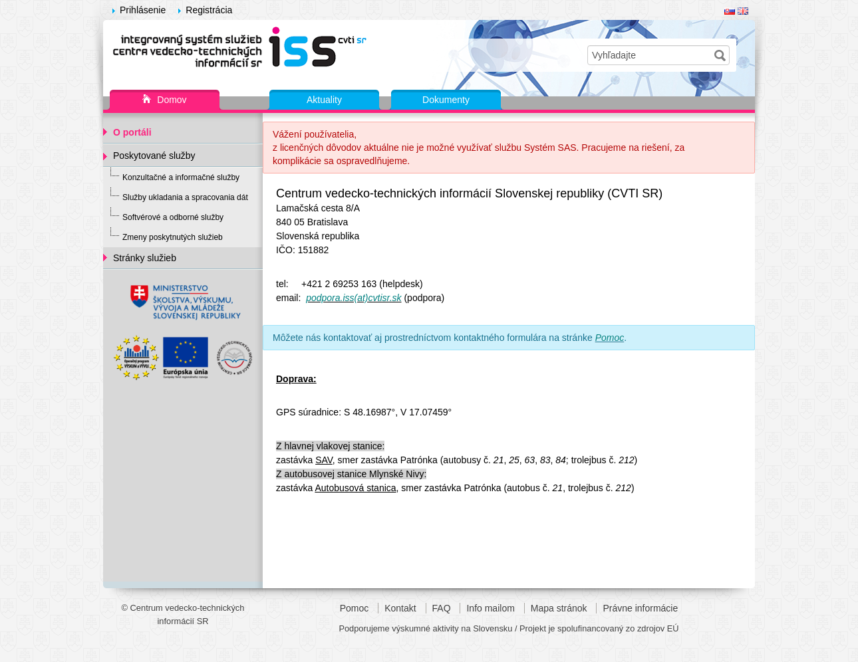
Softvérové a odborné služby (172, 217)
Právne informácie (640, 608)
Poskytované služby (154, 155)
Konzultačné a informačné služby (180, 177)
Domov (164, 100)
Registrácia (209, 10)
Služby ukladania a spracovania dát (185, 197)
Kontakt (400, 608)
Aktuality (324, 99)
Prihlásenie (143, 10)
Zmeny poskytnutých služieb (172, 237)
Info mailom (490, 608)
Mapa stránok (559, 608)
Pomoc (354, 608)
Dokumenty (446, 99)
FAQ (441, 608)
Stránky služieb (144, 258)
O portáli (132, 132)
